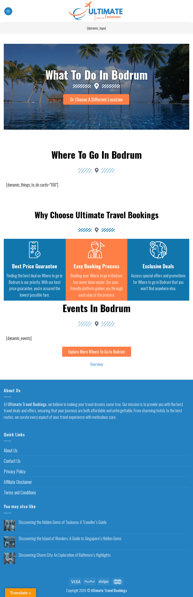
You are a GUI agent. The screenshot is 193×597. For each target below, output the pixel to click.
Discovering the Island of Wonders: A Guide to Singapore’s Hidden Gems (70, 538)
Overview (96, 364)
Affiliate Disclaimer (18, 482)
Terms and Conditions (20, 492)
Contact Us (12, 461)
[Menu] (8, 11)
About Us (11, 450)
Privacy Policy (15, 471)
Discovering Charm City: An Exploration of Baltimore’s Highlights (65, 555)
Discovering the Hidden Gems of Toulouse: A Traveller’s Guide (63, 522)
